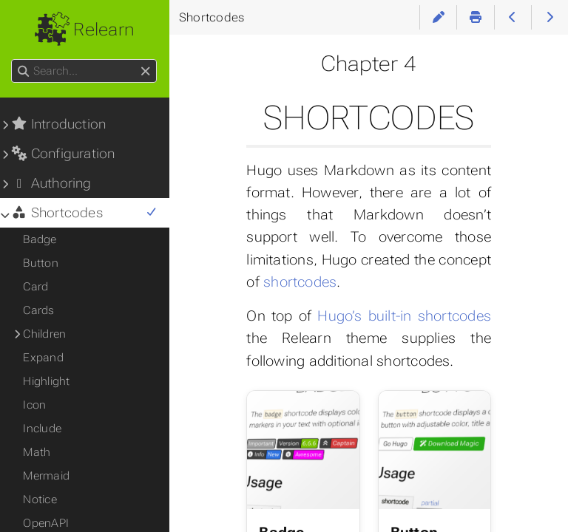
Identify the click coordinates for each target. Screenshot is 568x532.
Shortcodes (85, 212)
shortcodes (300, 281)
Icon (35, 405)
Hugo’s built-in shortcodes (404, 315)
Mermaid (47, 475)
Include (43, 428)
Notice (40, 499)
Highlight (47, 381)
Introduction (59, 124)
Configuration (63, 153)
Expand (44, 357)
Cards (39, 310)
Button (41, 263)
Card (36, 286)
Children (45, 334)
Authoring (52, 183)
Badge (40, 239)
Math (37, 452)
